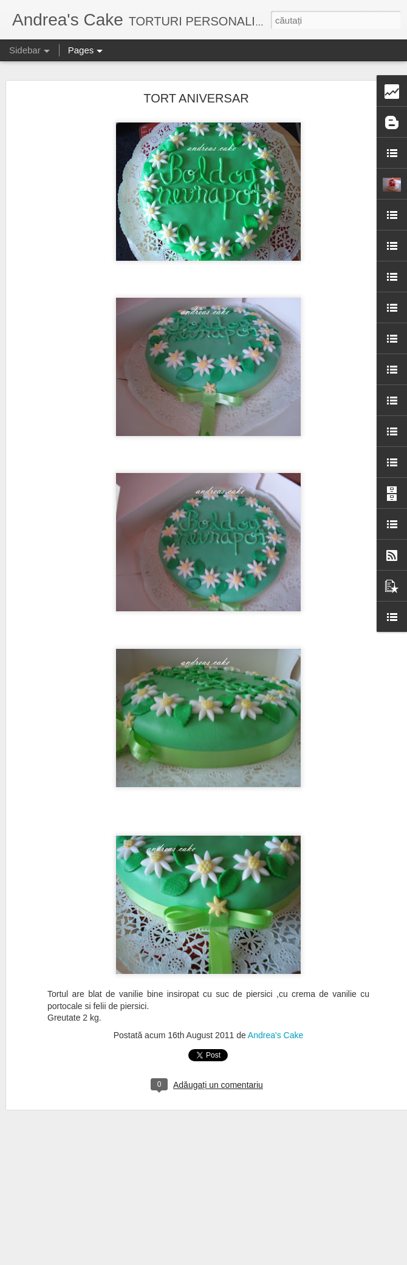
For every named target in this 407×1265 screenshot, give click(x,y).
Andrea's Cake (275, 1035)
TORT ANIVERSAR (195, 98)
